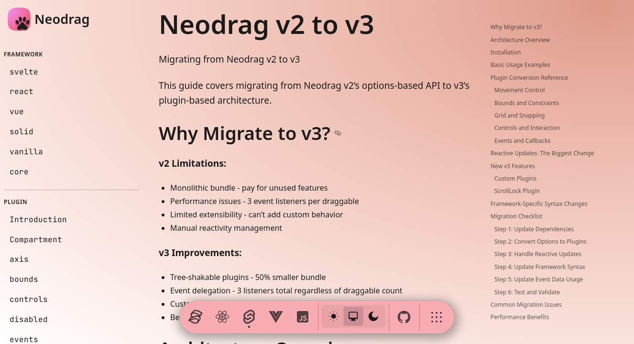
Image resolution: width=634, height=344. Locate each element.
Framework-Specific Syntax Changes (539, 204)
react (21, 91)
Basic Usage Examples (520, 65)
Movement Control (519, 90)
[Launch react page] (222, 317)
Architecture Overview (520, 40)
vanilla (26, 152)
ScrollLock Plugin (517, 191)
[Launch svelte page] (249, 317)
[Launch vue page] (275, 317)
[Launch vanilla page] (302, 317)
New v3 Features (513, 166)
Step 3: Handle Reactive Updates (537, 254)
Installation (506, 52)
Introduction (38, 220)
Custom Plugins (515, 178)
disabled (29, 319)
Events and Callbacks (522, 141)
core (19, 172)
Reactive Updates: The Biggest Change (542, 153)
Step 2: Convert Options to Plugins (540, 241)
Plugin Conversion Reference (529, 78)
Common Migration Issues (526, 305)
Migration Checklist (516, 216)
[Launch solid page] (195, 317)
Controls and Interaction (527, 128)
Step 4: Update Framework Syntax (539, 267)
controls (29, 299)
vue (17, 112)
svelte (24, 72)
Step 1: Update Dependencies (534, 229)
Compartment (36, 240)
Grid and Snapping (519, 115)
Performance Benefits (520, 317)
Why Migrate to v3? (516, 27)
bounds (24, 279)
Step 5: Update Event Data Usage (538, 279)
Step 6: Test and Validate (527, 292)
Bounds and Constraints (526, 103)
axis (19, 259)
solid (21, 132)
